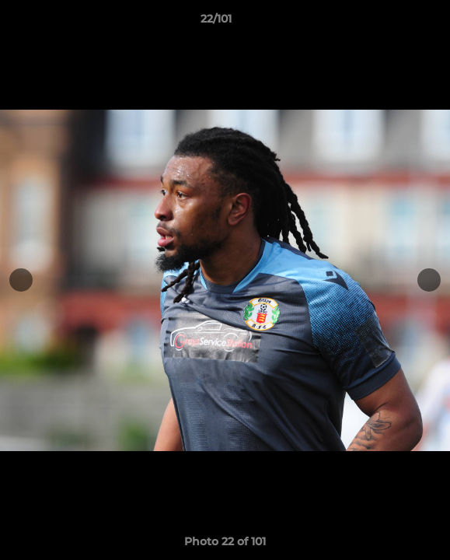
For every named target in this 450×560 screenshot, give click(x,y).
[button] (394, 23)
